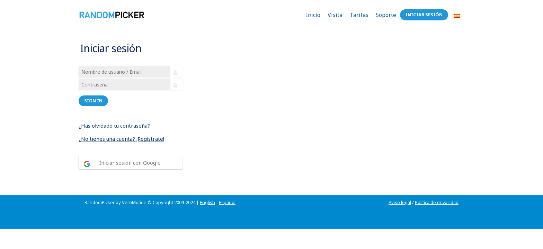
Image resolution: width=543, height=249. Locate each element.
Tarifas (359, 15)
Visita (335, 15)
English (207, 194)
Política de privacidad (437, 194)
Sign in (94, 96)
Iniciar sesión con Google (131, 158)
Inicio (313, 15)
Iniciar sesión (424, 14)
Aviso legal (400, 194)
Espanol (227, 194)
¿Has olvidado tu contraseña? (115, 121)
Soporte (386, 15)
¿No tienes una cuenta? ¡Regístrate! (122, 134)
